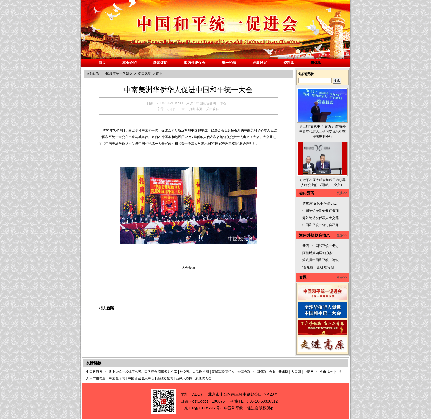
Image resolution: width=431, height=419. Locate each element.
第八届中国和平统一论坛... (321, 260)
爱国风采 (144, 74)
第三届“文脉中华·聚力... (319, 204)
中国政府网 (94, 372)
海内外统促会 (194, 63)
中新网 (309, 372)
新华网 (283, 372)
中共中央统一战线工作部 (123, 372)
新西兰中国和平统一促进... (321, 246)
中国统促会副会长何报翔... (321, 211)
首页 (102, 63)
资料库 (288, 63)
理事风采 (260, 63)
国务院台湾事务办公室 (160, 372)
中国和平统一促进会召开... (321, 225)
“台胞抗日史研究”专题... (319, 267)
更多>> (342, 193)
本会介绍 (129, 63)
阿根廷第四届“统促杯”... (319, 253)
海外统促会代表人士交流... (321, 218)
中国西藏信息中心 (141, 378)
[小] (169, 109)
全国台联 (244, 372)
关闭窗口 (212, 109)
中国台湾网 (117, 378)
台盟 (272, 372)
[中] (176, 109)
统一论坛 (229, 63)
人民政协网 (200, 372)
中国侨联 (260, 372)
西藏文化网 (165, 378)
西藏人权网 (184, 378)
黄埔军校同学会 (223, 372)
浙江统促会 (203, 378)
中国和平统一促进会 (117, 74)
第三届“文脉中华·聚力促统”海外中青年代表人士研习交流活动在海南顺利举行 (322, 131)
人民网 (296, 372)
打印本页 (195, 109)
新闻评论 (160, 63)
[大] (183, 109)
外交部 (185, 372)
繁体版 (316, 63)
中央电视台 (324, 372)
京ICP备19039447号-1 (203, 408)
